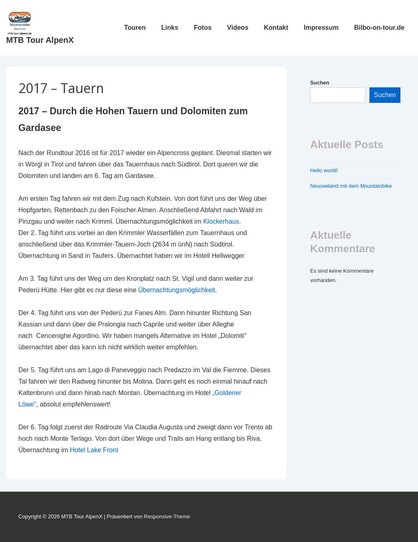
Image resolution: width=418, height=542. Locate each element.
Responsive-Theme (167, 516)
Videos (237, 27)
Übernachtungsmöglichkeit (177, 290)
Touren (135, 27)
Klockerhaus (221, 221)
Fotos (203, 27)
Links (169, 27)
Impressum (321, 27)
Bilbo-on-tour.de (379, 27)
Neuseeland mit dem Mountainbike (351, 186)
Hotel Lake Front (94, 449)
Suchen (319, 83)
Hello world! (324, 170)
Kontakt (276, 27)
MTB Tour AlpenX (40, 40)
